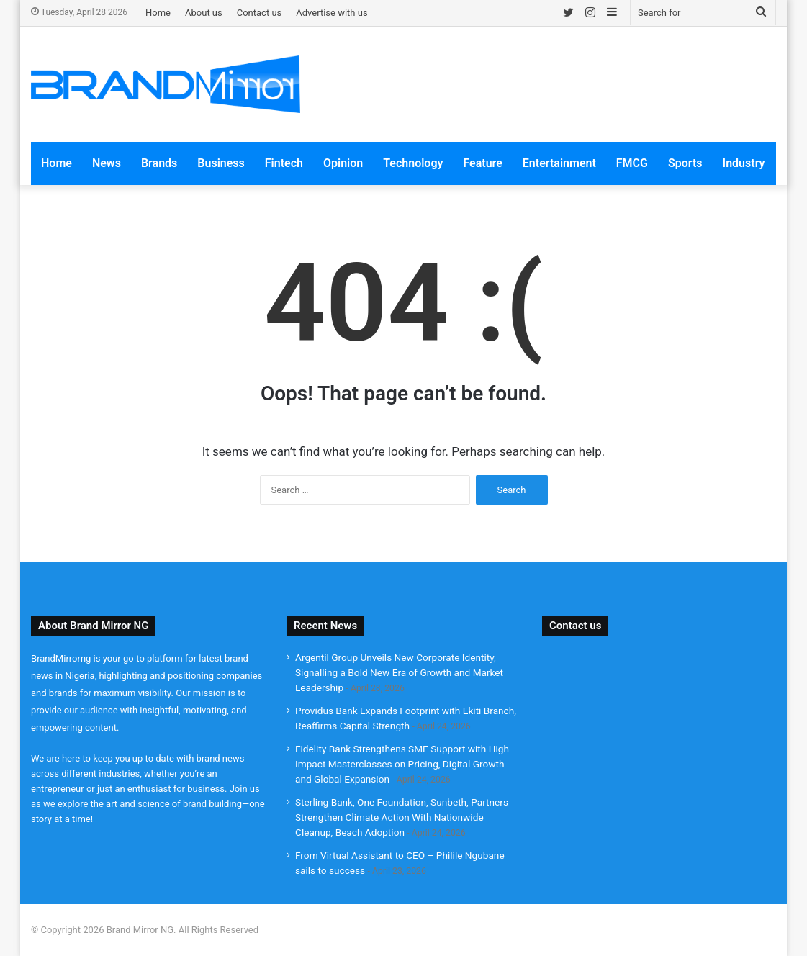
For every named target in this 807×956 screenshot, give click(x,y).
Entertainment (559, 163)
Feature (482, 163)
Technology (413, 163)
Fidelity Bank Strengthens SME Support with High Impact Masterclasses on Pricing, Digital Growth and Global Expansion (402, 764)
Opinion (343, 163)
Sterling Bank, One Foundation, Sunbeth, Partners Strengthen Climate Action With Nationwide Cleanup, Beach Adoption (401, 817)
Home (158, 12)
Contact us (259, 12)
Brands (159, 163)
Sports (685, 163)
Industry (744, 163)
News (106, 163)
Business (220, 163)
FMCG (632, 163)
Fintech (284, 163)
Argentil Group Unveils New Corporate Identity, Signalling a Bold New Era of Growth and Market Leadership (399, 672)
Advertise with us (331, 12)
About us (203, 12)
